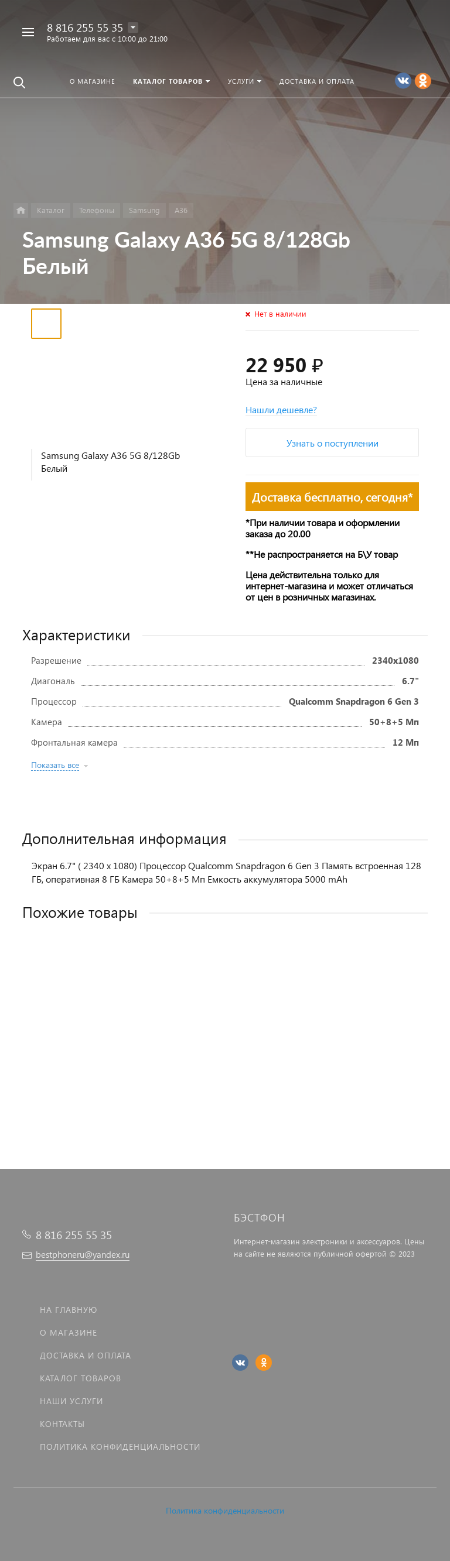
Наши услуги (71, 1400)
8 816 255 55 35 (85, 27)
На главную (68, 1309)
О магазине (68, 1332)
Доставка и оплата (85, 1355)
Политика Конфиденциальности (120, 1446)
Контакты (62, 1423)
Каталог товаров (80, 1378)
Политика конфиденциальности (225, 1510)
